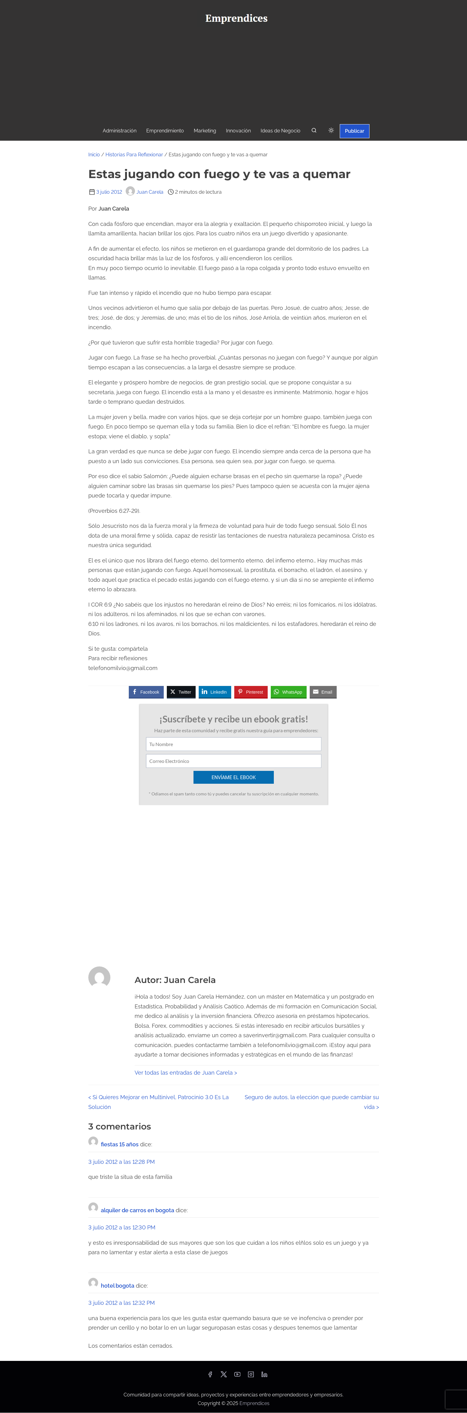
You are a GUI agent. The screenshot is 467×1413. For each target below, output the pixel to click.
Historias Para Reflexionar (134, 155)
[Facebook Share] (146, 692)
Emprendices (254, 1404)
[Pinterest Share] (250, 692)
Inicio (94, 155)
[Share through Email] (323, 692)
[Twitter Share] (181, 692)
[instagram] (251, 1377)
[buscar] (314, 131)
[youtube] (237, 1377)
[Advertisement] (234, 77)
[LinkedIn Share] (215, 692)
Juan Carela (144, 192)
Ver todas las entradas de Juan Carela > (186, 1073)
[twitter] (223, 1377)
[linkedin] (264, 1377)
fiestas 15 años (120, 1144)
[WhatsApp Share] (289, 692)
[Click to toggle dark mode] (331, 131)
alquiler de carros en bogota (137, 1210)
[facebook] (210, 1377)
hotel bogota (117, 1286)
